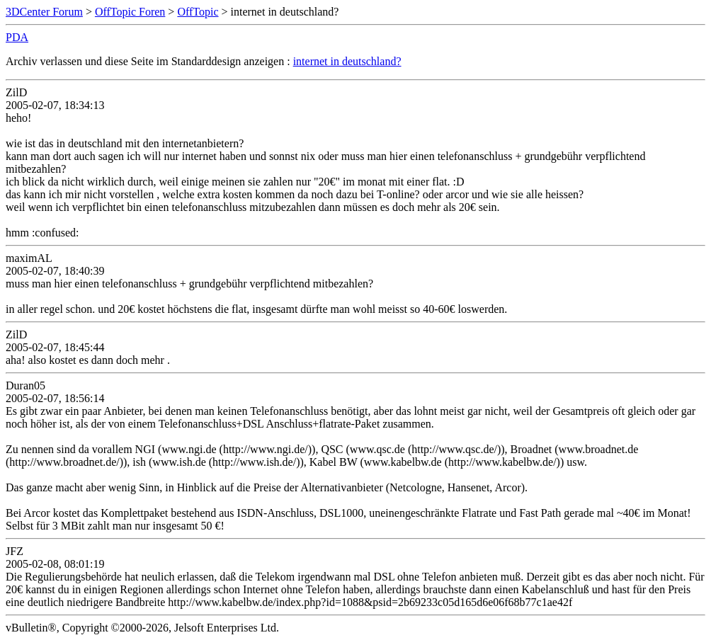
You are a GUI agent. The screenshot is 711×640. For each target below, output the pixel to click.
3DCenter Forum (44, 12)
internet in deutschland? (347, 61)
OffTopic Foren (130, 12)
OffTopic (197, 12)
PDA (17, 37)
